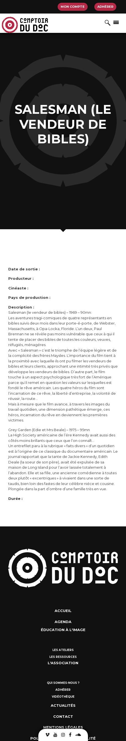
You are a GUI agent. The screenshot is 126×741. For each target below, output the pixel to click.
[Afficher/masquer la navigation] (116, 22)
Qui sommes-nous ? (63, 683)
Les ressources (63, 657)
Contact (63, 716)
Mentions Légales (63, 727)
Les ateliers (63, 650)
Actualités (63, 705)
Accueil (63, 610)
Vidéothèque (63, 696)
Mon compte (73, 7)
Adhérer (105, 7)
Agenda (63, 621)
